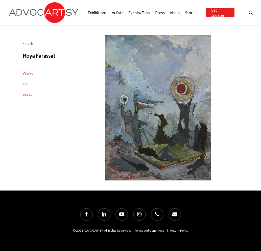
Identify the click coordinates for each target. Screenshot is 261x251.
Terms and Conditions (149, 230)
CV (25, 84)
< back (28, 43)
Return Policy (179, 230)
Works (28, 73)
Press (27, 95)
